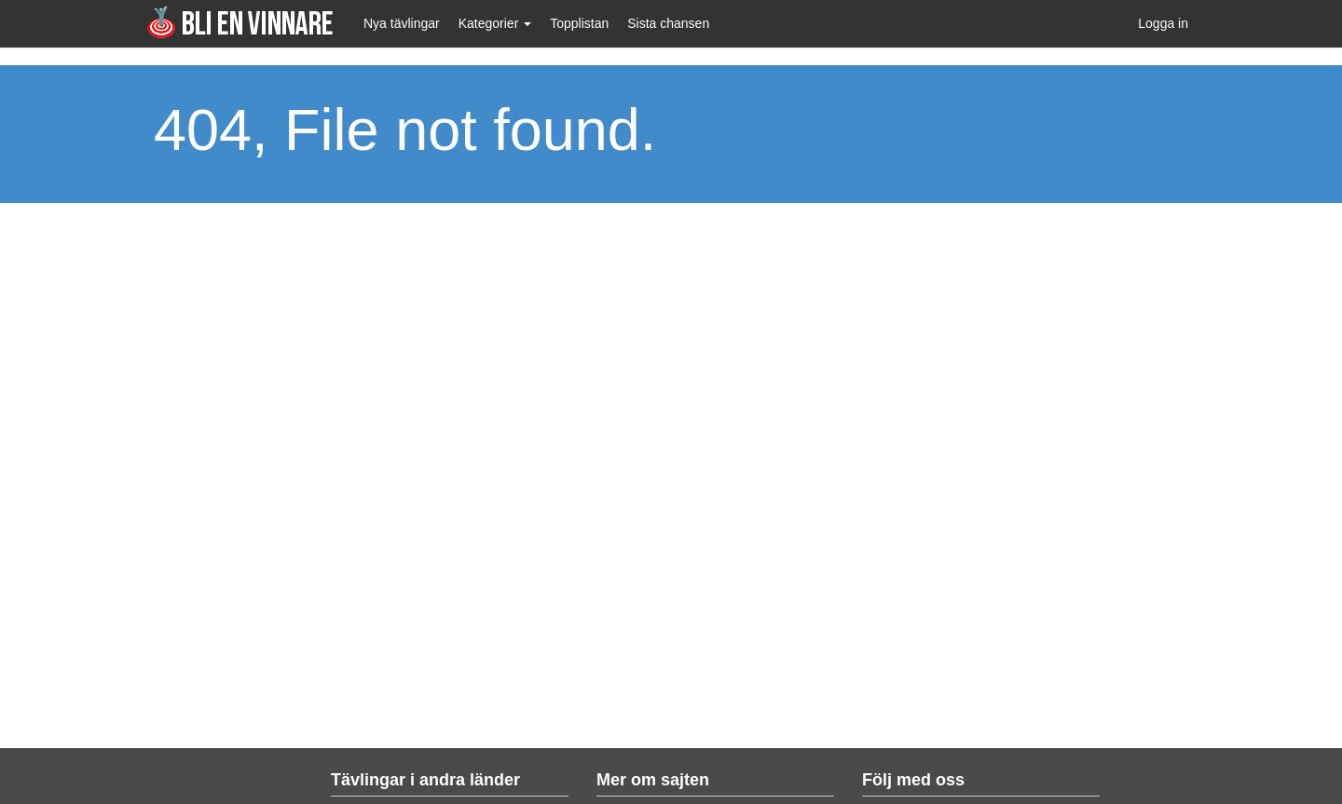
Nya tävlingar (401, 23)
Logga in (1163, 23)
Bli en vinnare (240, 22)
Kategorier (495, 23)
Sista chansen (668, 23)
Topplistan (579, 23)
